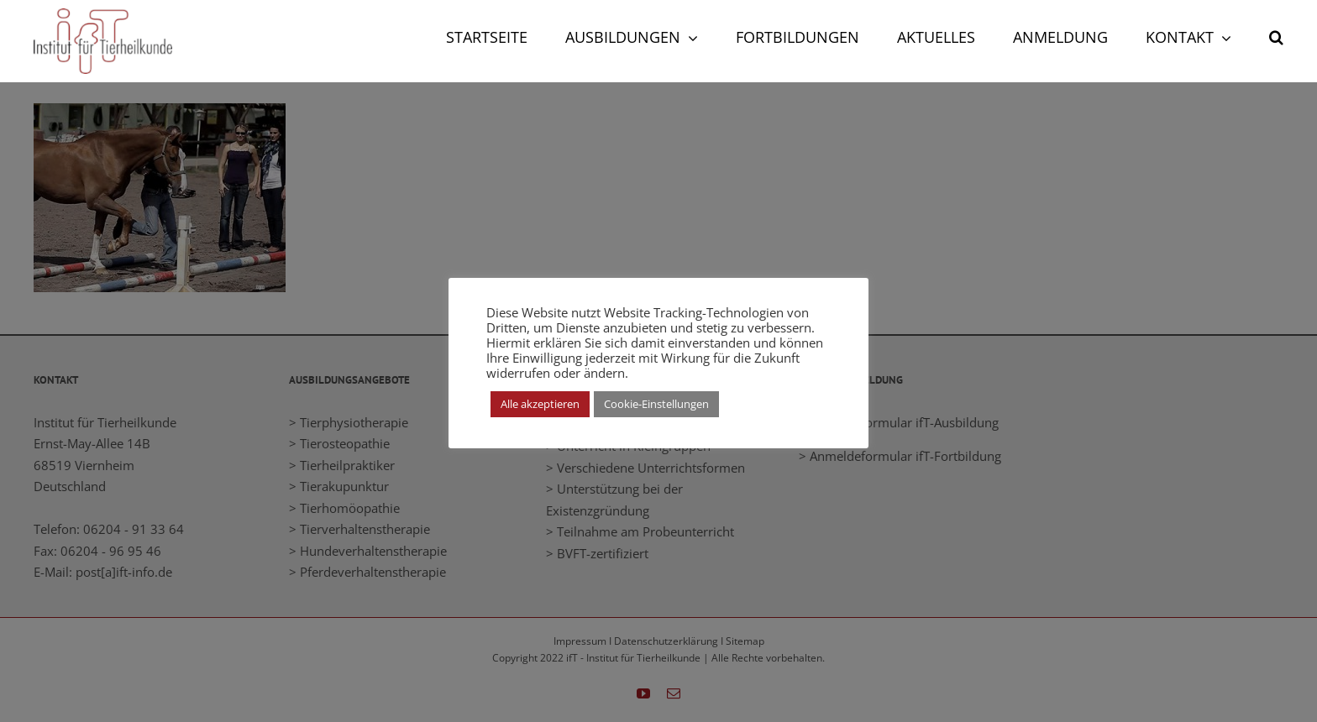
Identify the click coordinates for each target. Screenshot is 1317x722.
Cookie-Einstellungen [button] (656, 403)
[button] (1276, 35)
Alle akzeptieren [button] (540, 403)
